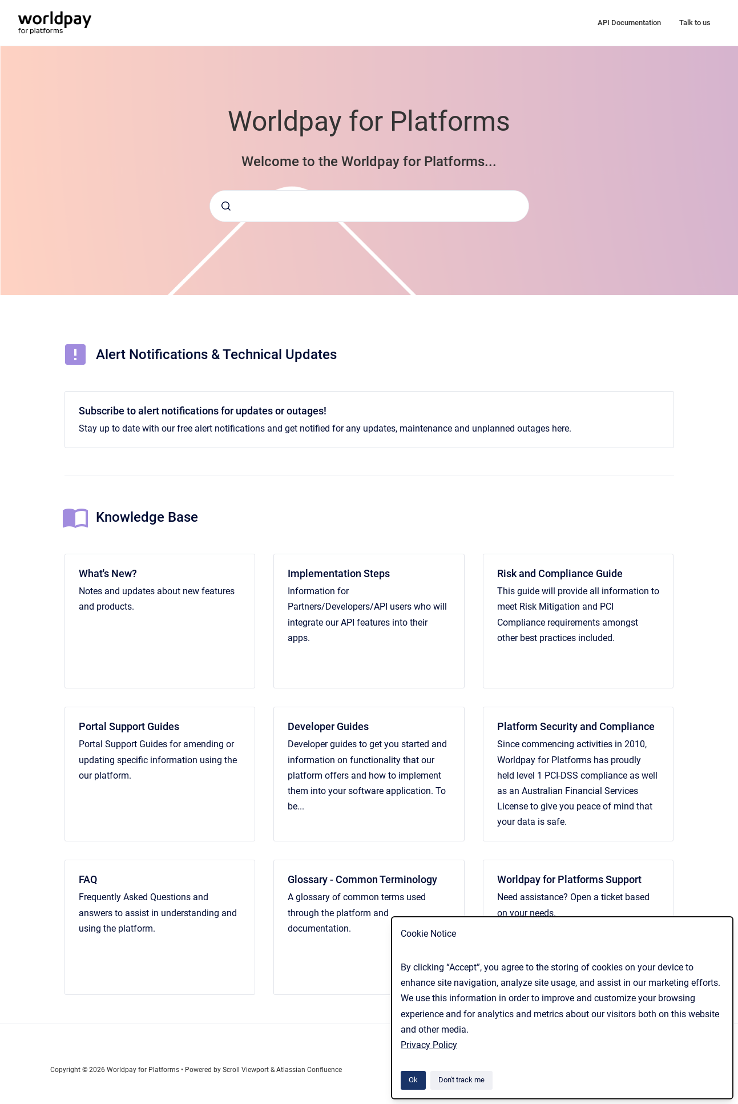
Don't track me (461, 1079)
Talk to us (695, 22)
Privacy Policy (429, 1044)
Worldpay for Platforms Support (569, 879)
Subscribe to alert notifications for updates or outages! (202, 411)
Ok (413, 1079)
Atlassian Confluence (309, 1070)
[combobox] (369, 206)
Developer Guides (328, 726)
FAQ (88, 879)
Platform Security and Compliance (576, 726)
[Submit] (226, 206)
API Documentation (629, 22)
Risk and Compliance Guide (560, 573)
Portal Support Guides (129, 726)
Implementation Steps (339, 573)
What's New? (108, 573)
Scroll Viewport (247, 1070)
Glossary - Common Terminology (362, 879)
